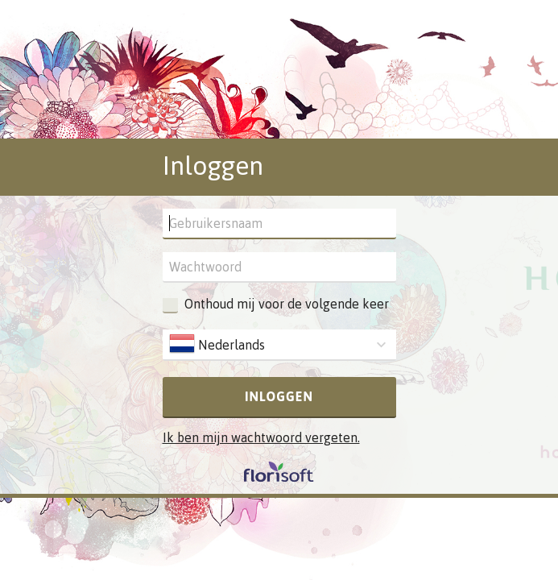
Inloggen (279, 396)
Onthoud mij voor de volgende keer (286, 304)
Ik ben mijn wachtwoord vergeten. (261, 437)
